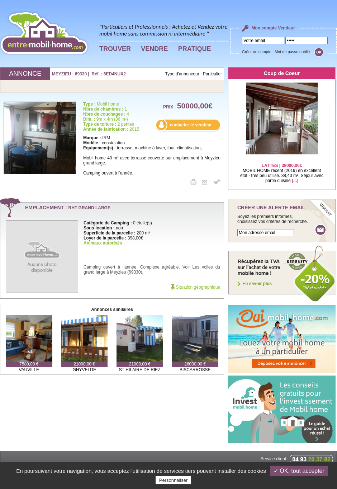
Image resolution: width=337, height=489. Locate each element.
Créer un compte (256, 52)
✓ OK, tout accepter (299, 471)
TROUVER (115, 48)
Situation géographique (195, 287)
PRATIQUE (194, 48)
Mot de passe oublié (292, 52)
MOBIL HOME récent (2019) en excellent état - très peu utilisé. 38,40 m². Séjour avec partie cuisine (281, 168)
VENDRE (154, 48)
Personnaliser (173, 480)
